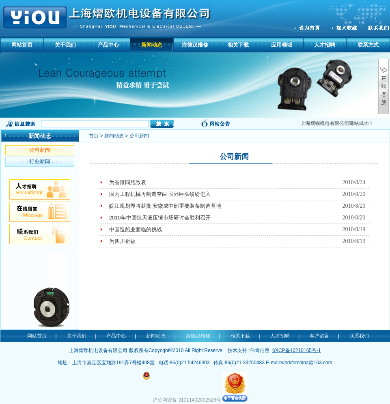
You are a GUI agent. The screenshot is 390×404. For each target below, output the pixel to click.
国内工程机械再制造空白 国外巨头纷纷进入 (160, 194)
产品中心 (108, 45)
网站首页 (21, 45)
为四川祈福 (122, 241)
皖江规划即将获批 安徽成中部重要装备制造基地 (165, 206)
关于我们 (65, 45)
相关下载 (238, 45)
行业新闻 (39, 161)
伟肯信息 (259, 350)
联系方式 (368, 45)
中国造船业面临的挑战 (135, 229)
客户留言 (319, 336)
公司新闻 (39, 150)
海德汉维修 (195, 45)
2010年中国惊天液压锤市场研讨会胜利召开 (160, 218)
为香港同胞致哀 (127, 182)
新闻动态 (151, 45)
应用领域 (281, 45)
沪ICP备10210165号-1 (296, 350)
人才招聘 (324, 45)
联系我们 (359, 336)
